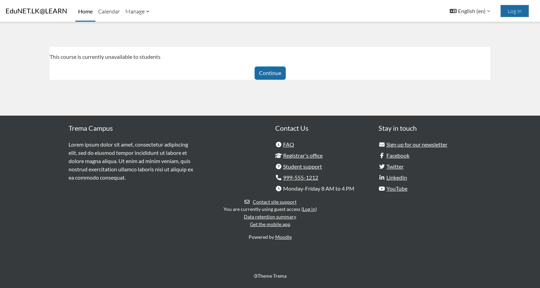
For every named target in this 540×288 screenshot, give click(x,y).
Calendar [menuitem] (109, 11)
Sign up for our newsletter (416, 144)
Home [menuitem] (85, 11)
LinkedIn (396, 177)
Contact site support (270, 202)
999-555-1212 (300, 177)
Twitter (395, 166)
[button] (470, 11)
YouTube (396, 188)
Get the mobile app (270, 224)
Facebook (397, 155)
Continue (270, 73)
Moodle (283, 237)
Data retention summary (270, 217)
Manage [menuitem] (135, 11)
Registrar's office (303, 155)
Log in (515, 11)
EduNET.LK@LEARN (36, 10)
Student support (302, 166)
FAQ (288, 144)
